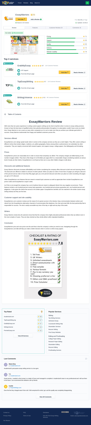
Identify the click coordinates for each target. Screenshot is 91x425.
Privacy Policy (7, 415)
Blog (31, 3)
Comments (77, 27)
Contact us (6, 412)
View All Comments (45, 397)
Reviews (25, 3)
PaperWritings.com (15, 387)
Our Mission (6, 420)
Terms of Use (27, 415)
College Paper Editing (55, 339)
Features (35, 27)
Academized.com (9, 316)
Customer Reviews (56, 27)
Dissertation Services (55, 326)
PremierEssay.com (9, 330)
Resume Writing (53, 329)
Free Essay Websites (55, 332)
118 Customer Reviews (54, 81)
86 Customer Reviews (53, 97)
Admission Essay (53, 321)
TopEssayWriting (25, 81)
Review (14, 27)
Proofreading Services (55, 350)
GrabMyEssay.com (9, 323)
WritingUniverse (24, 97)
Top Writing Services (54, 318)
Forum (20, 3)
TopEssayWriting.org (10, 320)
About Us (37, 3)
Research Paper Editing (55, 341)
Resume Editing (53, 347)
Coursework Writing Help (56, 323)
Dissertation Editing (54, 344)
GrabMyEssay (24, 65)
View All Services (23, 336)
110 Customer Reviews (51, 65)
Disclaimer (46, 412)
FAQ (24, 412)
